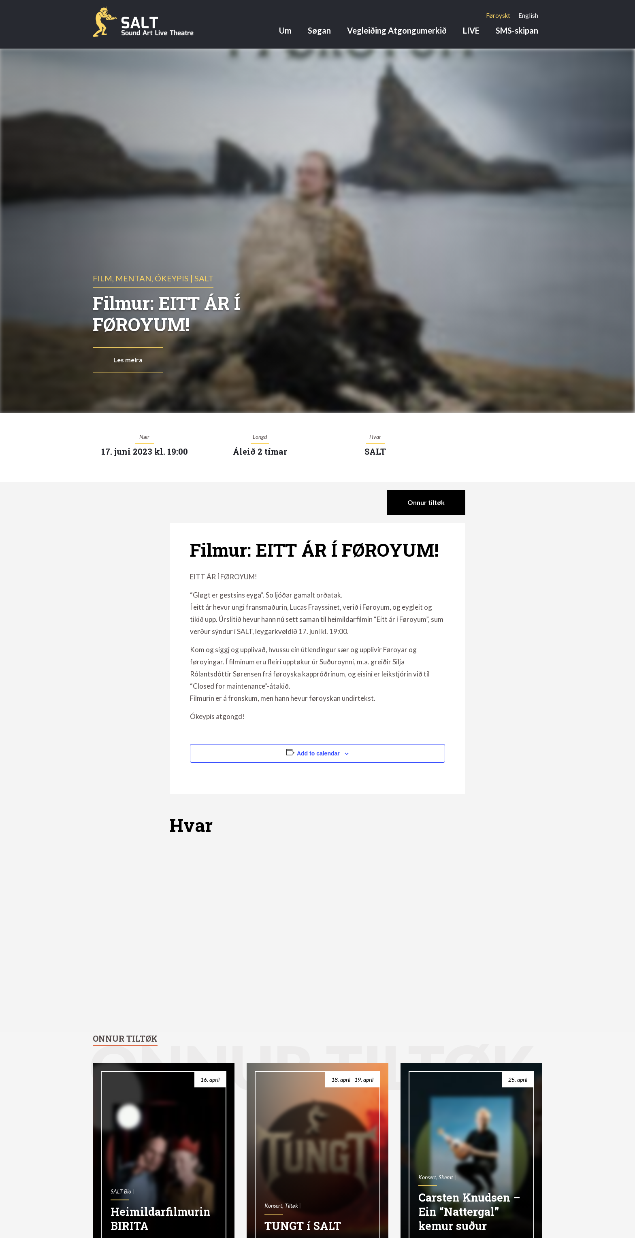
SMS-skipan (517, 30)
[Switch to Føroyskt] (498, 15)
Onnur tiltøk (426, 502)
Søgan (319, 30)
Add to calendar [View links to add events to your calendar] (318, 753)
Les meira (128, 360)
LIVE (471, 30)
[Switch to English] (528, 15)
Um (285, 30)
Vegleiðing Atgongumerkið (397, 30)
